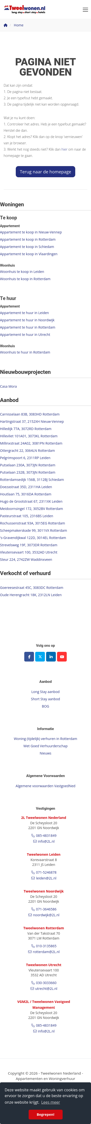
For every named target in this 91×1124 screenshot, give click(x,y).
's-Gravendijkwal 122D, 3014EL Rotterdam (33, 537)
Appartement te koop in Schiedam (27, 246)
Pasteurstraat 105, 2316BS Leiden (26, 516)
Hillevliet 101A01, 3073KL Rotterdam (29, 436)
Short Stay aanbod (45, 699)
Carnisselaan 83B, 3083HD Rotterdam (29, 414)
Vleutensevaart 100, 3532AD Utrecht (28, 552)
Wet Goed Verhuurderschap (46, 746)
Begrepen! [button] (45, 1114)
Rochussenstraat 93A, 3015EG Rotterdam (32, 523)
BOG (45, 706)
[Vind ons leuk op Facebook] (29, 657)
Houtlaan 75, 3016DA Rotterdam (25, 494)
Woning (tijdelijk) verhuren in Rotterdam (45, 738)
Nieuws (45, 753)
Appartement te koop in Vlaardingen (29, 254)
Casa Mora (8, 386)
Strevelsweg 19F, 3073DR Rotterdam (28, 545)
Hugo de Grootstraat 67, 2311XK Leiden (31, 501)
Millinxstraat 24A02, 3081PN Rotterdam (31, 443)
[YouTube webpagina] (62, 657)
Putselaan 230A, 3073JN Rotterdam (27, 465)
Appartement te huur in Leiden (24, 312)
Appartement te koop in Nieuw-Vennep (31, 232)
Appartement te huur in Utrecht (25, 334)
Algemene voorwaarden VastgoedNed (45, 786)
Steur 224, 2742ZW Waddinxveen (26, 559)
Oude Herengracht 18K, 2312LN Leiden (31, 595)
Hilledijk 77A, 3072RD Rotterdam (25, 428)
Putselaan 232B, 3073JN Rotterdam (27, 472)
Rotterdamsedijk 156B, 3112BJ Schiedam (32, 479)
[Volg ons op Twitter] (40, 657)
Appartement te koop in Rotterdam (28, 239)
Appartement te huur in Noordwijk (27, 320)
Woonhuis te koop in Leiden (22, 271)
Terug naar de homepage (45, 172)
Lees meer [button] (50, 1102)
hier (64, 149)
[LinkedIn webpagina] (51, 657)
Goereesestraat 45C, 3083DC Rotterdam (31, 587)
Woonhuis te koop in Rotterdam (25, 279)
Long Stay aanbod (45, 691)
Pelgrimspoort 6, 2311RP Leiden (25, 457)
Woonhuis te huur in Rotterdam (25, 352)
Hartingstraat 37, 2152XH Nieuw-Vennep (32, 421)
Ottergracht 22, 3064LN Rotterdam (27, 450)
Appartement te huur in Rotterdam (27, 327)
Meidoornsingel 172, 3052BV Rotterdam (31, 508)
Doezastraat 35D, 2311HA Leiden (26, 487)
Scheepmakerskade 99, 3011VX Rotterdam (33, 530)
